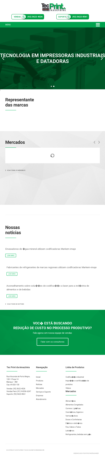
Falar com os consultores (52, 342)
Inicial (38, 377)
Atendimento (41, 399)
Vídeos (68, 388)
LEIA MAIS (10, 255)
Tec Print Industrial (54, 7)
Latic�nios (70, 431)
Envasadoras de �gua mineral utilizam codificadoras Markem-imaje (40, 248)
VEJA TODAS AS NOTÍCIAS (14, 304)
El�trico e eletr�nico (74, 423)
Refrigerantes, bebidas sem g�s (78, 434)
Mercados (40, 388)
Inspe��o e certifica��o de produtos (77, 382)
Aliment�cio (71, 401)
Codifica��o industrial (75, 377)
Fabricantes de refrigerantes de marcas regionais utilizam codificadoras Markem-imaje (52, 267)
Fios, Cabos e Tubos (73, 427)
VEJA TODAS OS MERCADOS (15, 170)
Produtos (39, 381)
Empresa (39, 396)
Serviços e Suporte (43, 392)
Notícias (39, 384)
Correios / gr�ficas (73, 408)
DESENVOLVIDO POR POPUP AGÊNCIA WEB (86, 453)
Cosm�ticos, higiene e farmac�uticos (74, 414)
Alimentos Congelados (74, 405)
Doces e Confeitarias (74, 420)
